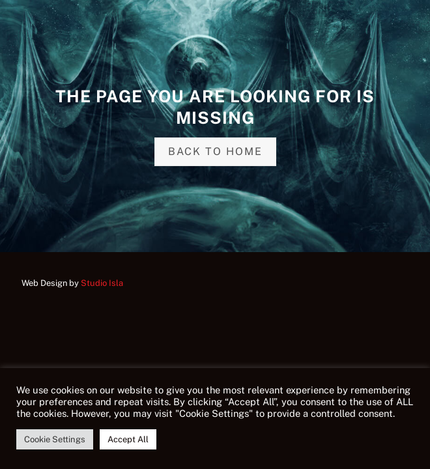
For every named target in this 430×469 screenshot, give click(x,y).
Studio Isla (102, 283)
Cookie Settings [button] (54, 439)
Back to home (215, 151)
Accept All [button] (128, 439)
